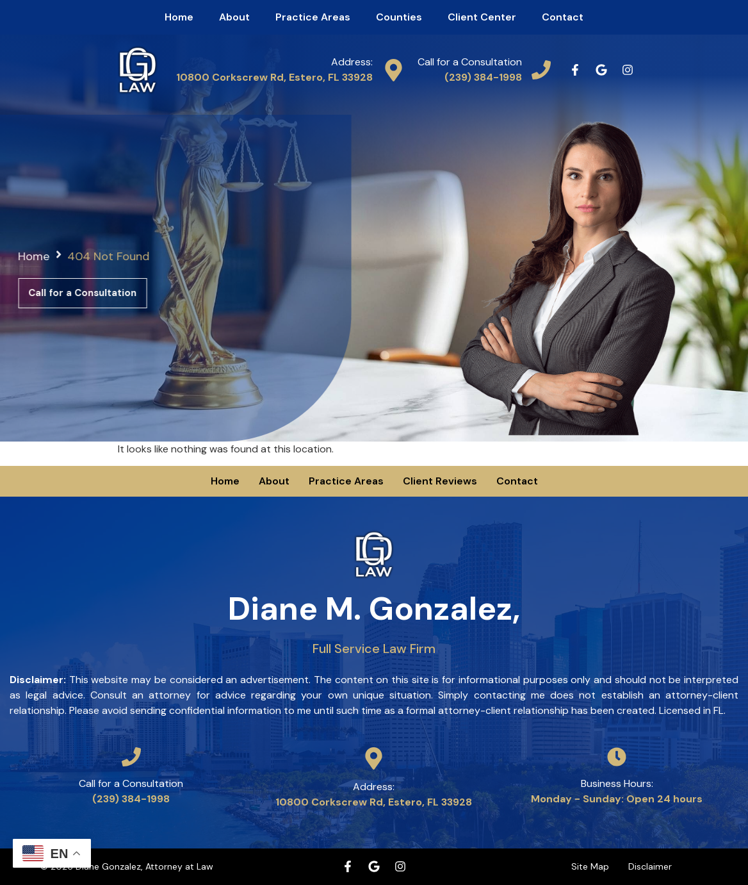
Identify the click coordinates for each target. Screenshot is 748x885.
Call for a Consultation (470, 62)
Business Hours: (617, 783)
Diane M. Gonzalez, (374, 622)
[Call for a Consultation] (541, 69)
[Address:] (393, 70)
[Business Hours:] (616, 756)
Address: (352, 62)
